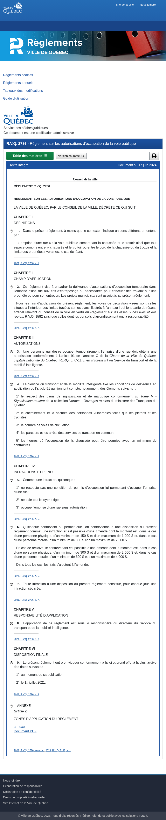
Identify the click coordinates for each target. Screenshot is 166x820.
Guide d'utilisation (16, 98)
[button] (154, 156)
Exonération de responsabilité (22, 786)
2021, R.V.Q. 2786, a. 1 (26, 263)
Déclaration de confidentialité (22, 791)
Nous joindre (148, 4)
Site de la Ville (125, 4)
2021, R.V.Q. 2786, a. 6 (26, 576)
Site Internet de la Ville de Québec (25, 803)
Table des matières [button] (30, 156)
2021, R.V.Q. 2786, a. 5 (26, 519)
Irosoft (143, 815)
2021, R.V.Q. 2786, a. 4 (26, 456)
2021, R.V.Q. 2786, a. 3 (26, 376)
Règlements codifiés (18, 75)
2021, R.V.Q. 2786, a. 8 (26, 639)
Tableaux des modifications (23, 90)
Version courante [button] (71, 156)
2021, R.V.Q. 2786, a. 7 (26, 599)
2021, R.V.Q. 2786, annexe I (29, 750)
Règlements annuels (18, 83)
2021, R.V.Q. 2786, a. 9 (26, 694)
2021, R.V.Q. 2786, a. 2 (26, 328)
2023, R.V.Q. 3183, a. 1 (58, 750)
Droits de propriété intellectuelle (24, 797)
